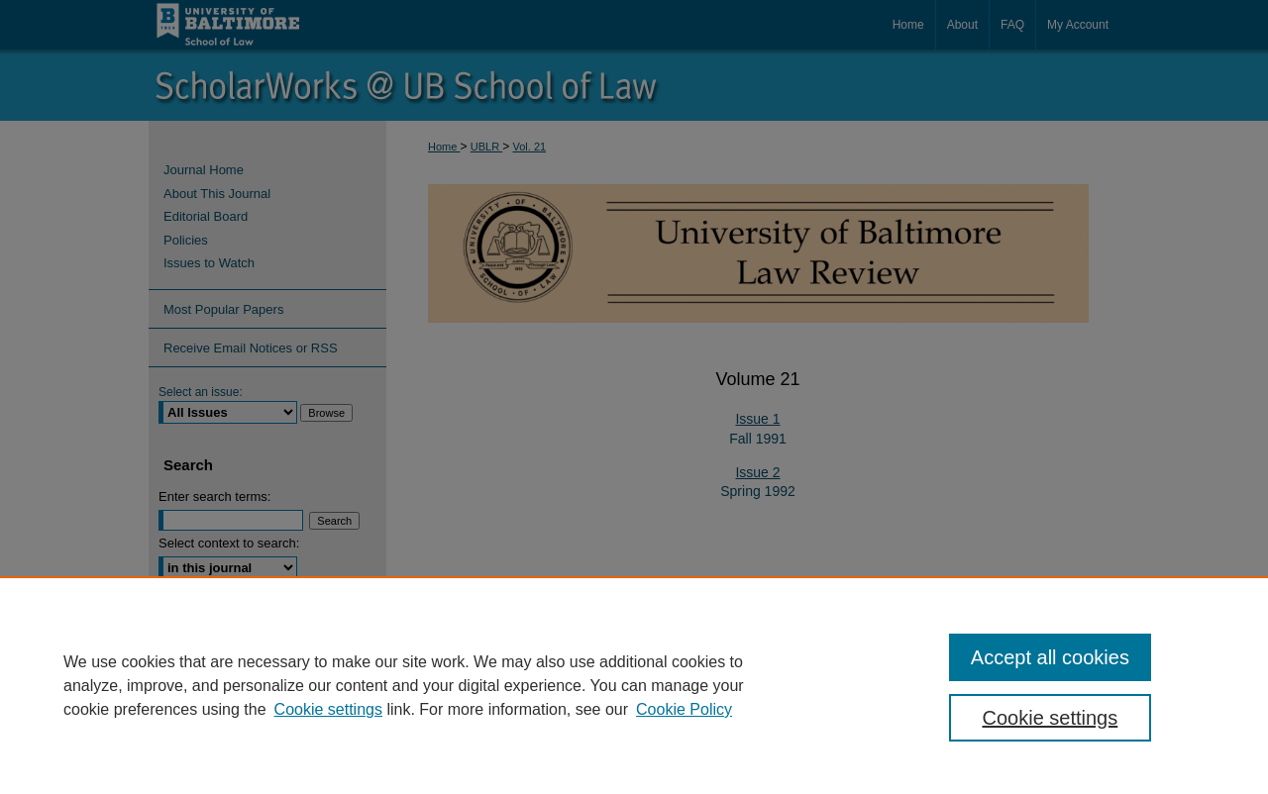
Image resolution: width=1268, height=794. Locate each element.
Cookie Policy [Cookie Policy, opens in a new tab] (684, 709)
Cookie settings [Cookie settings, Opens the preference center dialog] (1050, 718)
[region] (634, 685)
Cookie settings (328, 709)
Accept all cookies (1050, 657)
